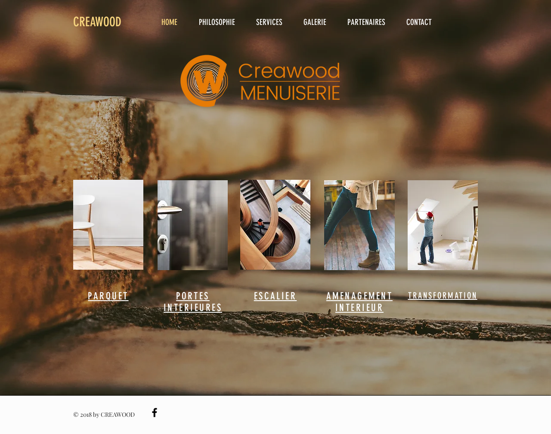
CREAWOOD (97, 22)
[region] (108, 225)
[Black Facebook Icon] (155, 412)
